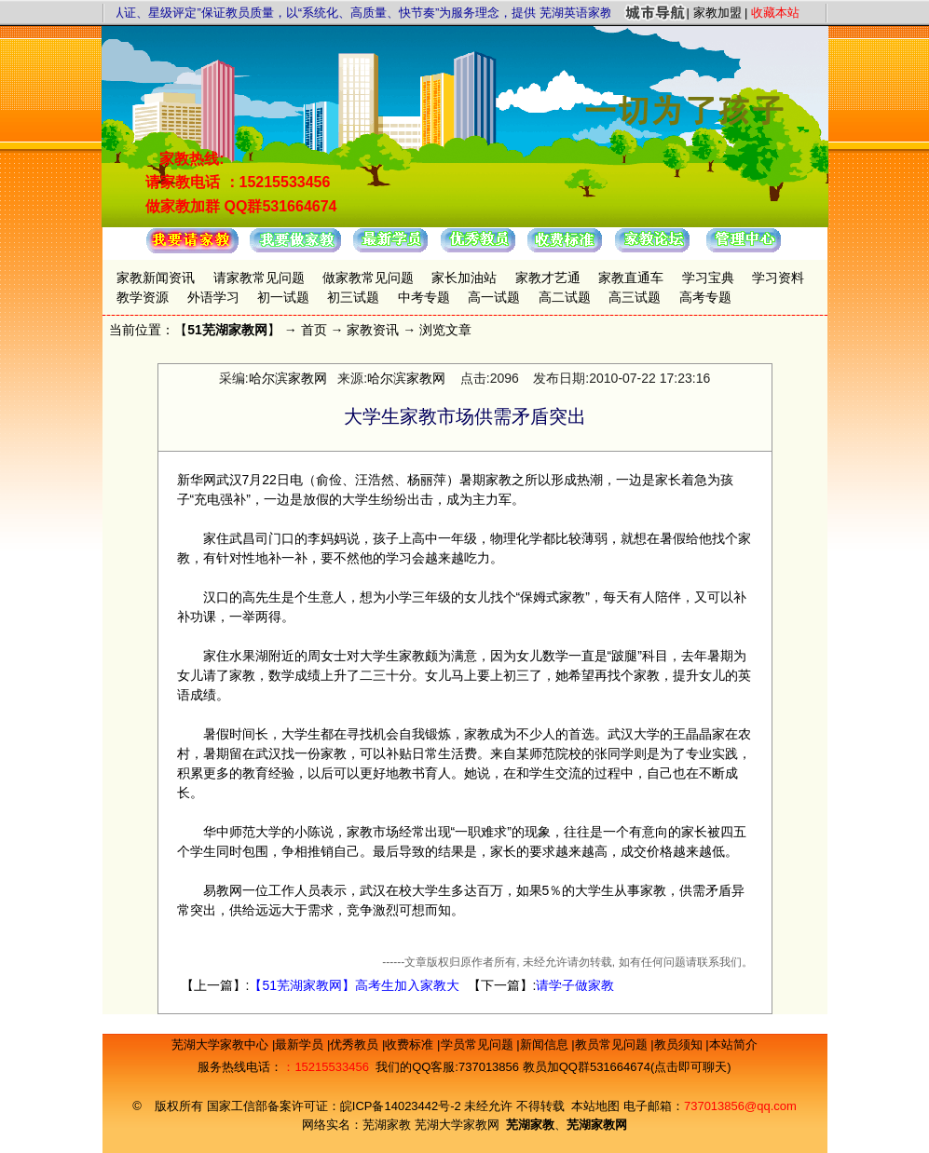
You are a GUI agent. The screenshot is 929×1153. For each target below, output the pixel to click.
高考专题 (705, 297)
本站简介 (733, 1044)
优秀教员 (356, 1044)
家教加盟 (717, 13)
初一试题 (283, 297)
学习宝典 (708, 277)
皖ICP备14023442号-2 (402, 1106)
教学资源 (142, 297)
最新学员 (301, 1044)
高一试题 (494, 297)
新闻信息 (546, 1044)
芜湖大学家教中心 (221, 1044)
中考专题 (424, 297)
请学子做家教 (575, 985)
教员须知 (680, 1044)
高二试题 (565, 297)
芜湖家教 (386, 1125)
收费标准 (411, 1044)
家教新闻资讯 (155, 277)
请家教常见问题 (259, 277)
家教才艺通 (548, 277)
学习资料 (778, 277)
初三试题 (353, 297)
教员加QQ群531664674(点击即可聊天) (627, 1067)
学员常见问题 (479, 1044)
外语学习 (213, 297)
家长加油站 (464, 277)
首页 (314, 329)
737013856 (488, 1067)
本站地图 (595, 1106)
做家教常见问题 (368, 277)
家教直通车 (630, 277)
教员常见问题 (613, 1044)
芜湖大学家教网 (457, 1125)
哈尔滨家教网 (288, 378)
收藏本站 (775, 13)
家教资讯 (373, 329)
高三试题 (634, 297)
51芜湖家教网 (227, 329)
